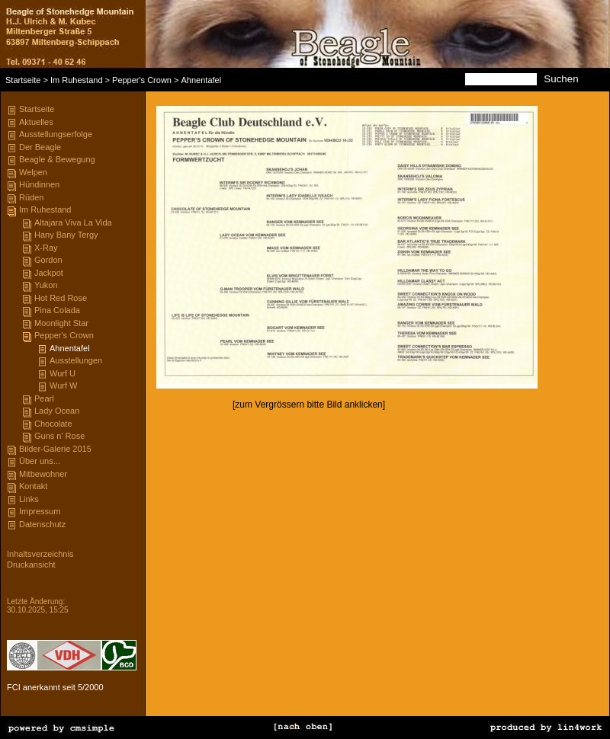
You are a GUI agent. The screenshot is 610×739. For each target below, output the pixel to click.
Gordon (48, 259)
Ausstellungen (76, 360)
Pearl (44, 398)
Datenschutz (42, 524)
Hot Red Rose (60, 297)
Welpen (33, 172)
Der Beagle (40, 147)
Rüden (31, 197)
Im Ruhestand (76, 80)
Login (16, 585)
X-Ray (46, 247)
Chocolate (53, 423)
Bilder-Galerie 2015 (55, 448)
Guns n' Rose (59, 435)
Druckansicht (31, 564)
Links (29, 499)
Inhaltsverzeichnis (40, 553)
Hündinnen (39, 184)
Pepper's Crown (142, 80)
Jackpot (48, 272)
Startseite (22, 80)
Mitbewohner (43, 473)
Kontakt (33, 486)
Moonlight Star (61, 323)
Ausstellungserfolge (55, 134)
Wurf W (63, 385)
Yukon (46, 285)
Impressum (39, 511)
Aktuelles (36, 121)
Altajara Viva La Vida (73, 222)
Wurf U (62, 373)
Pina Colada (57, 310)
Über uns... (39, 460)
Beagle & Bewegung (57, 159)
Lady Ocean (56, 410)
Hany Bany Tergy (66, 234)
